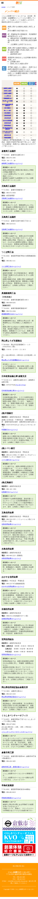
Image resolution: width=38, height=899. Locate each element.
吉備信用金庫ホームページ (11, 619)
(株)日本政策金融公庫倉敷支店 (7, 105)
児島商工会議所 (7, 90)
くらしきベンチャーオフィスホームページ (17, 732)
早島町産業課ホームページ (11, 798)
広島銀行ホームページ (10, 492)
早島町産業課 (7, 137)
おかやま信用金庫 (7, 120)
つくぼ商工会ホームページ (11, 266)
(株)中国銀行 (7, 107)
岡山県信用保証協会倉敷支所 (8, 128)
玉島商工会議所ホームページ (12, 229)
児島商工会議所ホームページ (12, 198)
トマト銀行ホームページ (10, 460)
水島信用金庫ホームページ (11, 558)
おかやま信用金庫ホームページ (13, 586)
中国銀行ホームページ (10, 429)
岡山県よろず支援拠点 (8, 101)
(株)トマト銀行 (7, 110)
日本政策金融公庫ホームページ (13, 390)
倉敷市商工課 (7, 135)
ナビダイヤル (20, 385)
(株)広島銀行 (7, 112)
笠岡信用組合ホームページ (11, 654)
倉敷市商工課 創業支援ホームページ (15, 767)
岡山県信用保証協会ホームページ (14, 697)
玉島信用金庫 (7, 115)
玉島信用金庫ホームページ (11, 524)
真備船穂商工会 (7, 98)
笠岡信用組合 (7, 125)
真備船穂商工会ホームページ (12, 314)
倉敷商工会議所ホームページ (12, 163)
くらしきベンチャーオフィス (8, 132)
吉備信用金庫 (7, 123)
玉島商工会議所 (7, 93)
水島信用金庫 (7, 118)
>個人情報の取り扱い (18, 866)
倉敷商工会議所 (7, 88)
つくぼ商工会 (7, 95)
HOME (3, 7)
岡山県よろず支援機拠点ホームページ (15, 360)
